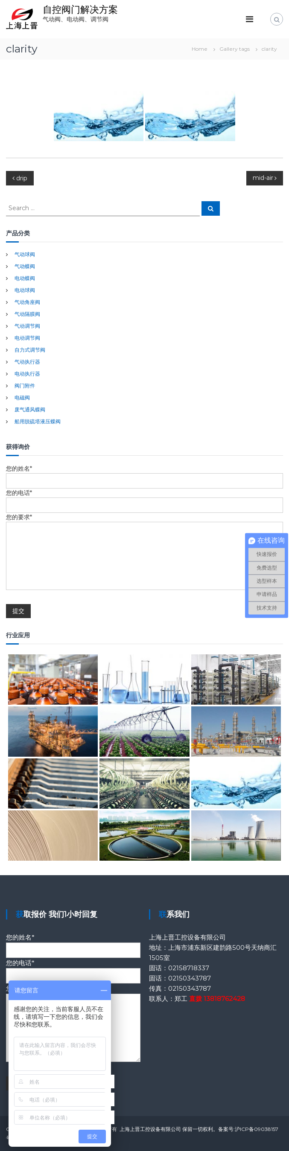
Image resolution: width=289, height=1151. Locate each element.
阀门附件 (25, 385)
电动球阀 (25, 290)
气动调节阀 (27, 326)
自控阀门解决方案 (80, 9)
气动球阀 (25, 254)
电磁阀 (22, 397)
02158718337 (188, 968)
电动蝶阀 (25, 278)
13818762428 (224, 999)
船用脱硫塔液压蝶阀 (38, 421)
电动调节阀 (27, 338)
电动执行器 (27, 373)
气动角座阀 (27, 302)
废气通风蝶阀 (30, 409)
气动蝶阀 (25, 266)
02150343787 (189, 978)
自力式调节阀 (30, 350)
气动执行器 (27, 362)
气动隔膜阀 (27, 314)
